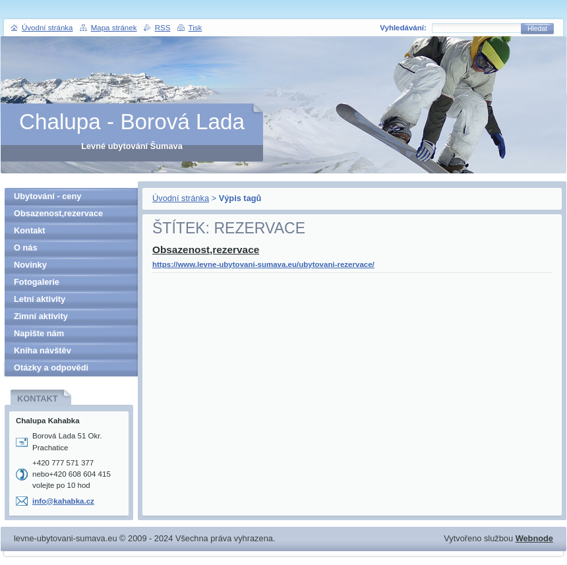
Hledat (537, 28)
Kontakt (29, 230)
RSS (163, 28)
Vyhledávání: (403, 28)
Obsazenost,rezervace (205, 249)
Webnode (534, 538)
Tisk (195, 28)
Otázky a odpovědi (51, 367)
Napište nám (39, 333)
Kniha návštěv (42, 350)
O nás (26, 248)
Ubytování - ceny (47, 196)
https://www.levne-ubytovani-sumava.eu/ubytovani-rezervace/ (263, 264)
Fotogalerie (36, 282)
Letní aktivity (39, 299)
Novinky (30, 265)
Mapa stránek (114, 28)
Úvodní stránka (180, 198)
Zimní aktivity (41, 316)
